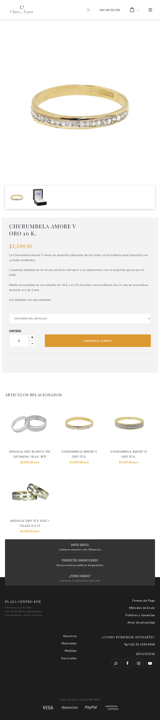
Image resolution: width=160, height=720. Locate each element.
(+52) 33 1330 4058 (140, 644)
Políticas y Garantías (140, 615)
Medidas (71, 650)
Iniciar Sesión (109, 10)
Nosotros (70, 636)
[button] (134, 10)
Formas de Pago (143, 600)
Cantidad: (15, 331)
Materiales (69, 643)
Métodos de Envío (142, 608)
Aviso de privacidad (141, 622)
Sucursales (69, 658)
